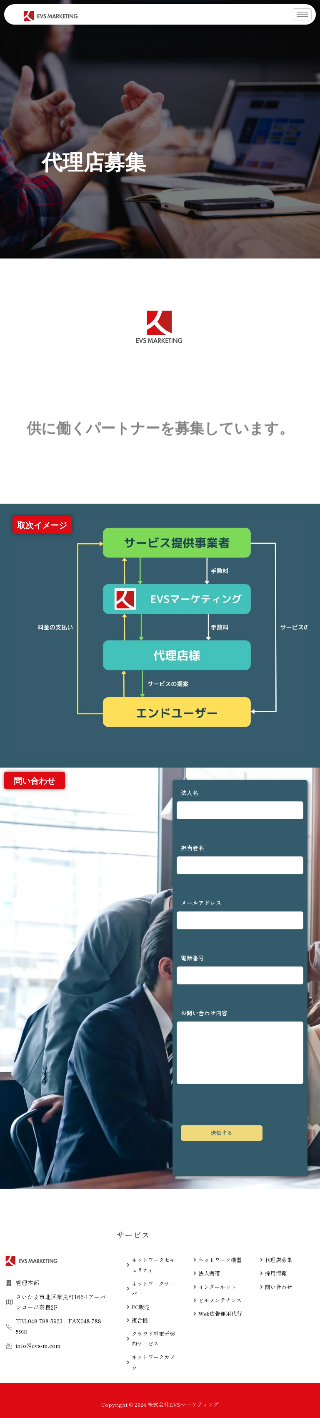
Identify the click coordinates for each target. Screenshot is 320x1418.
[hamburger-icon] (302, 14)
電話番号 (240, 969)
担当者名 (240, 858)
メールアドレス (240, 913)
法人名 (240, 803)
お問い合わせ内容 (240, 1046)
